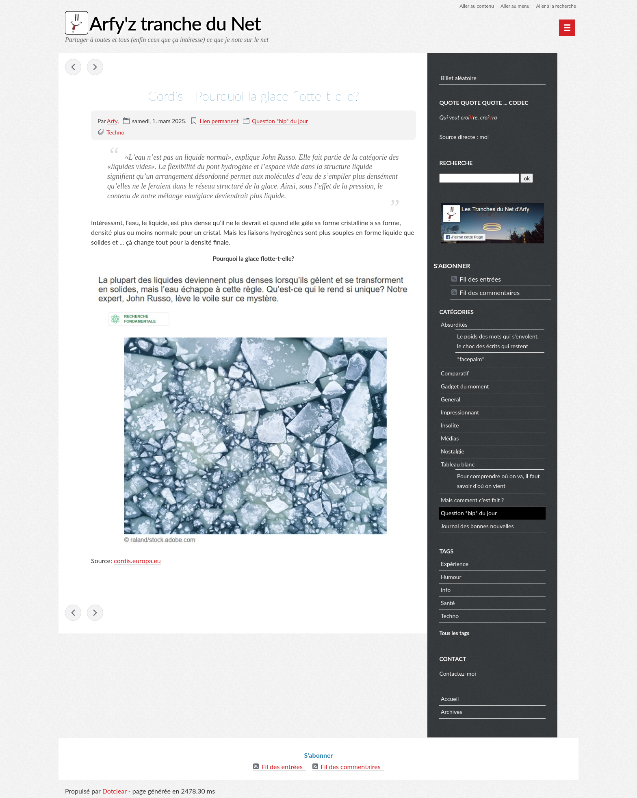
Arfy (112, 120)
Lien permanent (218, 120)
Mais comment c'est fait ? (493, 499)
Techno (115, 132)
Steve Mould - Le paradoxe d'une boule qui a (95, 67)
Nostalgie (474, 450)
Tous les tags (476, 632)
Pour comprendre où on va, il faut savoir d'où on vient (520, 480)
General (472, 398)
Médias (471, 437)
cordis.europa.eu (137, 560)
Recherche (477, 162)
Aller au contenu (475, 6)
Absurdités (475, 323)
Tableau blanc (479, 463)
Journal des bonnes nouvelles (498, 525)
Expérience (476, 562)
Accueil (471, 698)
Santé (469, 601)
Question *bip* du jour (280, 120)
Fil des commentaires (511, 291)
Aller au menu (514, 6)
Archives (473, 711)
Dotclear (114, 790)
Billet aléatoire (480, 77)
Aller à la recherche (555, 6)
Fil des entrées (501, 278)
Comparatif (476, 372)
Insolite (471, 424)
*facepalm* (492, 358)
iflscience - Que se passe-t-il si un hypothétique (73, 67)
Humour (472, 575)
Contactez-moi (479, 672)
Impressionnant (481, 411)
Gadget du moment (486, 385)
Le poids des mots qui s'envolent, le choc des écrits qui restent (519, 340)
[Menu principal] (567, 28)
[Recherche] (500, 177)
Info (467, 588)
